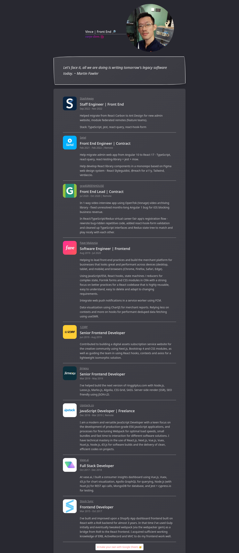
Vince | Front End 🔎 (100, 31)
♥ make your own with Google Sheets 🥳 (119, 547)
